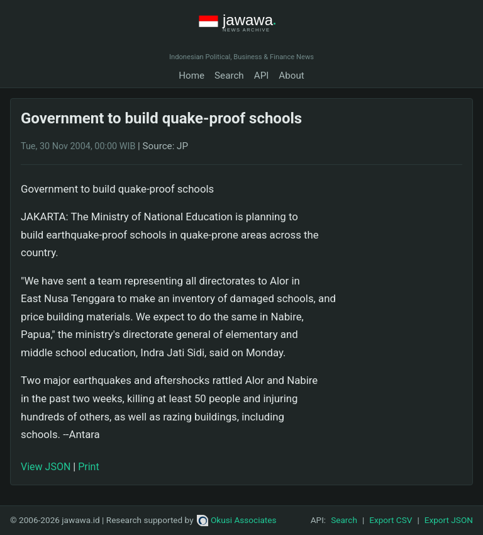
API (261, 75)
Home (191, 75)
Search (229, 75)
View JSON (45, 467)
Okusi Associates (237, 520)
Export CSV (390, 520)
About (291, 75)
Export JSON (449, 520)
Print (88, 467)
